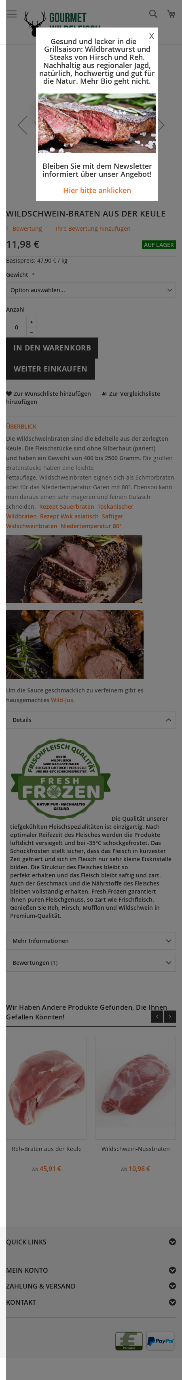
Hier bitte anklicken (97, 190)
